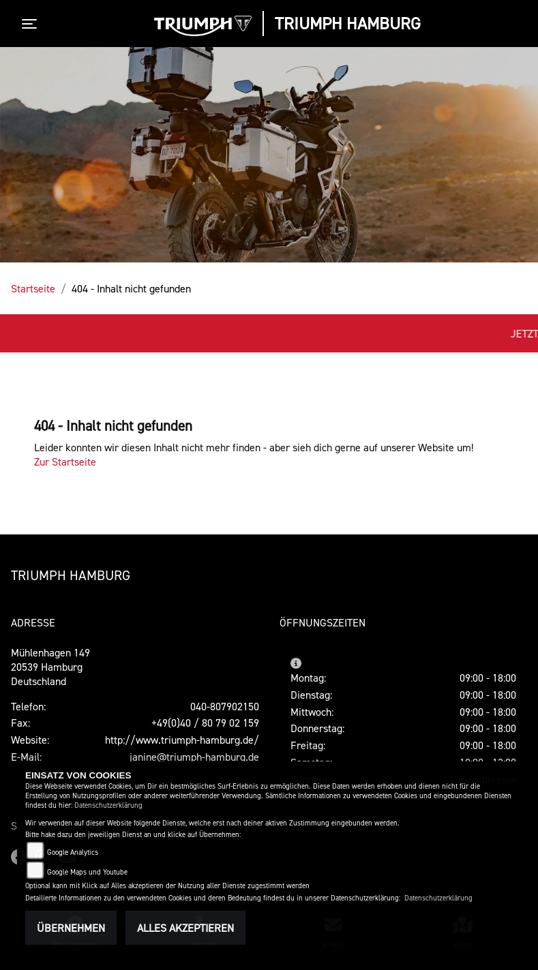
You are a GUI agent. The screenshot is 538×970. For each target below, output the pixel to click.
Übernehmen (71, 928)
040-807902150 (224, 706)
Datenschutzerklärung (108, 805)
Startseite (33, 288)
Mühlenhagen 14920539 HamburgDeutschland (50, 667)
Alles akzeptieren (185, 928)
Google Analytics (72, 852)
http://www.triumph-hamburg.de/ (182, 739)
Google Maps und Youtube (87, 872)
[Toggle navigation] (32, 24)
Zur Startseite (65, 461)
